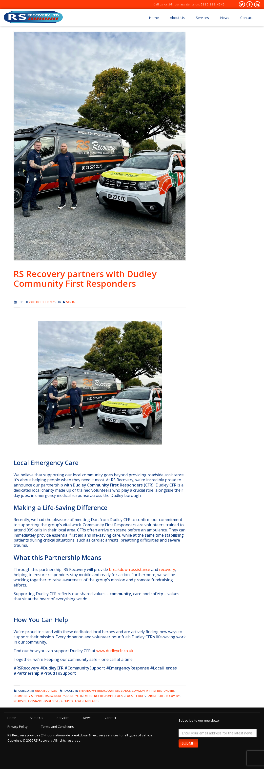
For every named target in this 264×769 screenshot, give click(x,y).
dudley (59, 696)
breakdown (87, 690)
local (119, 696)
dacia (49, 696)
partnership (155, 696)
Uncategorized (46, 690)
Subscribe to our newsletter (199, 720)
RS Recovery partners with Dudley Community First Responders (85, 278)
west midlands (88, 701)
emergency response (98, 696)
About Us (177, 17)
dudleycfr (74, 696)
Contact (246, 17)
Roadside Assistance (28, 701)
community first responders (153, 690)
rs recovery (53, 701)
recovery (167, 569)
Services (202, 17)
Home (154, 17)
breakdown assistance (129, 569)
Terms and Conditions (59, 726)
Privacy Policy (17, 726)
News (224, 17)
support (70, 701)
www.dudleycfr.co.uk (114, 650)
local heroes (135, 696)
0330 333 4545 (213, 4)
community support (28, 696)
